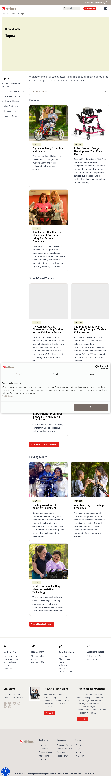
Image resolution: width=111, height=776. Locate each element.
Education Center (9, 13)
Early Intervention (9, 89)
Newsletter (89, 2)
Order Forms (98, 2)
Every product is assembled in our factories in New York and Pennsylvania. (11, 640)
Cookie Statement (91, 752)
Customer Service (46, 730)
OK (91, 407)
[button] (5, 771)
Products (42, 723)
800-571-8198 (90, 8)
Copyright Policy (76, 752)
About (78, 730)
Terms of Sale (63, 752)
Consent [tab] (19, 374)
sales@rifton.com (16, 676)
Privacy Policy (39, 752)
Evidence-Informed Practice (13, 70)
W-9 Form (79, 734)
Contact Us (80, 723)
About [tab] (91, 374)
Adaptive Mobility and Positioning (11, 63)
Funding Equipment (10, 84)
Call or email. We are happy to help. (94, 637)
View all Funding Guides (41, 602)
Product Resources (64, 727)
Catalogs (61, 730)
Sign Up (82, 697)
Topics (5, 56)
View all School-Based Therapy (43, 423)
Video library (62, 734)
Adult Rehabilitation (10, 79)
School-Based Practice (11, 74)
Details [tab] (55, 374)
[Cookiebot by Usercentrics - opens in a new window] (97, 367)
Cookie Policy (7, 396)
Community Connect (10, 94)
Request (49, 691)
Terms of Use (51, 752)
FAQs (77, 727)
